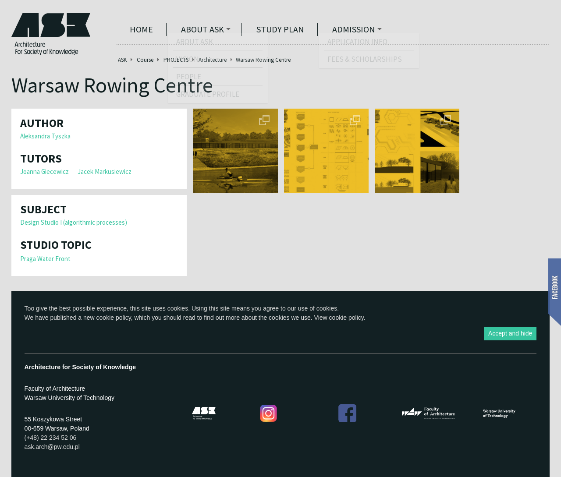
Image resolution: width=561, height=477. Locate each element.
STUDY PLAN (280, 29)
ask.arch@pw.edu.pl (52, 446)
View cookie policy (339, 317)
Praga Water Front (45, 258)
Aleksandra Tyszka (45, 136)
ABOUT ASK (202, 29)
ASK (122, 60)
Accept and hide (510, 333)
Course (145, 60)
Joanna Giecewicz (44, 171)
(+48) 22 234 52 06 (51, 437)
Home (141, 29)
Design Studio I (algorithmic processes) (73, 222)
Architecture (213, 60)
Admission (353, 29)
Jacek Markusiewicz (104, 171)
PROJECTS (175, 60)
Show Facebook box (554, 292)
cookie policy (113, 317)
